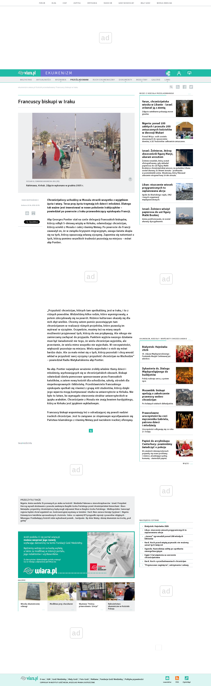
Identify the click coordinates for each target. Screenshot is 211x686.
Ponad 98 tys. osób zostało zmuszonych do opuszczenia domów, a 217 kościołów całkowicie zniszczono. (163, 139)
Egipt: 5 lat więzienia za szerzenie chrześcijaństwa (160, 556)
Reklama (94, 679)
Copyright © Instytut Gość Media (54, 682)
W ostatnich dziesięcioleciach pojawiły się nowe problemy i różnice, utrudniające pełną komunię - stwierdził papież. (155, 455)
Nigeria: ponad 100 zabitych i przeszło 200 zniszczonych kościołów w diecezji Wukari (157, 128)
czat (65, 3)
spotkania (92, 3)
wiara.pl (29, 73)
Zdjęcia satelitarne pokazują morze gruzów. (157, 112)
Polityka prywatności (134, 679)
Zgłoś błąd (187, 677)
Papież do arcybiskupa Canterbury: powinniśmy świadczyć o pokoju (157, 444)
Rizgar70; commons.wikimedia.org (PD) (43, 181)
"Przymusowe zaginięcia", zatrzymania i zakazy (167, 565)
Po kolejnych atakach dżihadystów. (157, 403)
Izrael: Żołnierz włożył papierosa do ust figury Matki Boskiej (156, 212)
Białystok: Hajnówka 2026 (154, 348)
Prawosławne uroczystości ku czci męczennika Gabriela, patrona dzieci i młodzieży (155, 419)
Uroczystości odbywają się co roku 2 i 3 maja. (158, 430)
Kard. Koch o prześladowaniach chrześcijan (165, 561)
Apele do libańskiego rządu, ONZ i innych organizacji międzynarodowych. (157, 197)
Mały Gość (145, 3)
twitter (191, 87)
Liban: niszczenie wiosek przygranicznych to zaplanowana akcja (157, 188)
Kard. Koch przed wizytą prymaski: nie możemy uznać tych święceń (167, 543)
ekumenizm (59, 73)
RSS (177, 677)
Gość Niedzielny (126, 3)
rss (178, 87)
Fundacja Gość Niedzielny (111, 679)
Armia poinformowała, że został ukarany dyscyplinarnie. (156, 220)
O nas (42, 679)
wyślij (27, 213)
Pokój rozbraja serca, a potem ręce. (155, 379)
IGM (48, 679)
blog (54, 3)
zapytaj (77, 3)
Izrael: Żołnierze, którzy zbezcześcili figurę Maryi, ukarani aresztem (157, 154)
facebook (184, 87)
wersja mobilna (164, 3)
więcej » (43, 608)
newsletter (167, 677)
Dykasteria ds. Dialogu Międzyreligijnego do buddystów (156, 371)
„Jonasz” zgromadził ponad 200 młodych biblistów (164, 537)
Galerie (22, 580)
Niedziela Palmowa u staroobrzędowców (92, 503)
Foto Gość (84, 679)
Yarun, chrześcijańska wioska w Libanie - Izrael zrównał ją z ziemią (157, 104)
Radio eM (108, 3)
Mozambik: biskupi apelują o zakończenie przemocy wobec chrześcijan (156, 395)
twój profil (179, 73)
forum (42, 3)
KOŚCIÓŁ (27, 443)
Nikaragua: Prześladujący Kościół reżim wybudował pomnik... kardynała (52, 518)
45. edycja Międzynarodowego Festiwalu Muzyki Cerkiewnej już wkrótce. (156, 356)
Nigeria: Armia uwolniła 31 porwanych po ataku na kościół (46, 503)
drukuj (33, 213)
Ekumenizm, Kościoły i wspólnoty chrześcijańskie (163, 339)
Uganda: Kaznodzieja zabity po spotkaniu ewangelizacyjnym (164, 550)
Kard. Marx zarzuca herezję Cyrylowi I (104, 512)
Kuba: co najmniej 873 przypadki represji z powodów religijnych (95, 515)
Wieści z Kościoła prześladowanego (157, 93)
